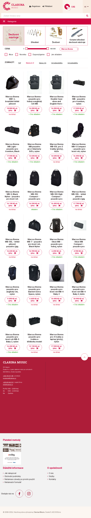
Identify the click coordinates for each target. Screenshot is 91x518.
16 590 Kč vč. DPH (34, 204)
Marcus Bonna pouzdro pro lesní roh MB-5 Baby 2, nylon (12, 338)
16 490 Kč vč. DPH (78, 157)
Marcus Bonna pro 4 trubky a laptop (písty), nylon (56, 338)
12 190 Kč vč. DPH (34, 347)
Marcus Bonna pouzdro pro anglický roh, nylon (12, 290)
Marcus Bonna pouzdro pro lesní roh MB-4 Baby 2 (56, 290)
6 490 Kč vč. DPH (57, 252)
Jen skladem (56, 54)
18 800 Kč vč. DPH (12, 109)
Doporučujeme (39, 54)
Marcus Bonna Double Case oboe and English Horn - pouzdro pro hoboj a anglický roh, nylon (56, 103)
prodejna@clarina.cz (9, 378)
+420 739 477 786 (8, 376)
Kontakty (52, 479)
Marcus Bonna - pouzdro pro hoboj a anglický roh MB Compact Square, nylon (34, 102)
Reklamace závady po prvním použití (19, 479)
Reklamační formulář (12, 482)
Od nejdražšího (73, 63)
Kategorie (12, 21)
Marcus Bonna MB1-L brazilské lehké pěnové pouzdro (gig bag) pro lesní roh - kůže (12, 103)
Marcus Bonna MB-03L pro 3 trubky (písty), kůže (56, 147)
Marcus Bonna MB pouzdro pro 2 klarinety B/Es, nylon (34, 147)
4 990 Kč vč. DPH (79, 252)
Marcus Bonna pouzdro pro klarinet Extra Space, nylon (34, 290)
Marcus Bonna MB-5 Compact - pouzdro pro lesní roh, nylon (79, 147)
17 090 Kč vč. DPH (56, 347)
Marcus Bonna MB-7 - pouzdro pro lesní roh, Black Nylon (34, 243)
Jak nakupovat (10, 473)
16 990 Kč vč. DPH (34, 252)
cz (85, 6)
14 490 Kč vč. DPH (56, 300)
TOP (19, 63)
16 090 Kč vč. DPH (34, 109)
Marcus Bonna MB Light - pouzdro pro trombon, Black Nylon (12, 149)
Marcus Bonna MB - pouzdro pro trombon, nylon (78, 100)
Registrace (36, 6)
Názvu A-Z (30, 63)
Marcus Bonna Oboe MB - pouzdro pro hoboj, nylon (56, 243)
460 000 (53, 49)
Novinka (23, 54)
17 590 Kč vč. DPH (78, 109)
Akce (11, 54)
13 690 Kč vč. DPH (34, 157)
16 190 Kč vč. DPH (12, 204)
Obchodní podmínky (12, 476)
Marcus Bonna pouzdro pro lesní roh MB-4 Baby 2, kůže (79, 290)
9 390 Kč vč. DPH (12, 300)
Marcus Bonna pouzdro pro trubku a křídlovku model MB (34, 339)
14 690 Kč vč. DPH (56, 157)
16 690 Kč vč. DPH (12, 252)
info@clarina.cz (8, 384)
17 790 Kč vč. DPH (78, 204)
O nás (51, 473)
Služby (51, 476)
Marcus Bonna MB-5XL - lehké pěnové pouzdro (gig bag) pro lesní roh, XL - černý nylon (12, 246)
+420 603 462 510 (8, 382)
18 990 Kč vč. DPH (78, 300)
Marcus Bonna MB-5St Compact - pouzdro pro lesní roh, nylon (34, 196)
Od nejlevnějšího (57, 63)
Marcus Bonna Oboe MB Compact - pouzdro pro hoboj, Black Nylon (78, 245)
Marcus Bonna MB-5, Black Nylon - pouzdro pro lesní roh (12, 195)
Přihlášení (48, 6)
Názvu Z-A (42, 63)
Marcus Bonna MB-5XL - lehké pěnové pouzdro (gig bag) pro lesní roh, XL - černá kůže (79, 199)
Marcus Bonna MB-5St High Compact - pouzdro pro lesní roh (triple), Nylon (56, 198)
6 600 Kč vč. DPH (34, 300)
